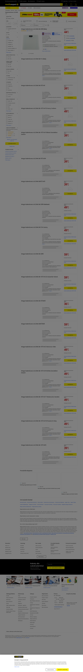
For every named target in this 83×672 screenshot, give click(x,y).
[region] (41, 663)
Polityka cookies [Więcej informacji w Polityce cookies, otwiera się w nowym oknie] (16, 666)
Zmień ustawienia (50, 669)
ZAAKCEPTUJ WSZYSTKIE (62, 669)
